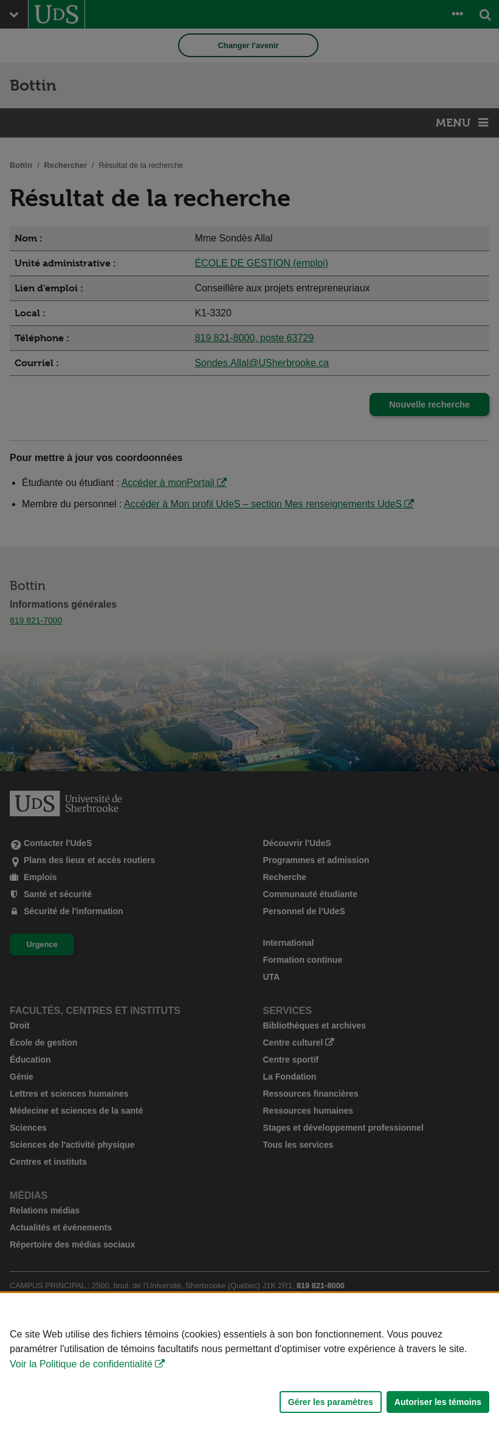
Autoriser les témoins (437, 1402)
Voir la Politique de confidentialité (81, 1364)
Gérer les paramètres (330, 1402)
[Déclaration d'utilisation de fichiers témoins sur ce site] (249, 1370)
